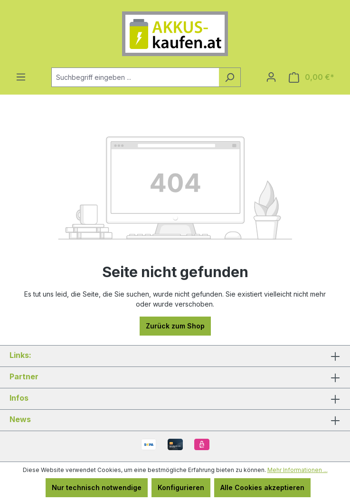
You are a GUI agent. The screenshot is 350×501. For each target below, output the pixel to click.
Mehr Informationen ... (297, 469)
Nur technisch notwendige (97, 487)
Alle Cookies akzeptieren (262, 487)
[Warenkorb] (312, 77)
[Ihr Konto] (271, 77)
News (20, 419)
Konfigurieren (181, 487)
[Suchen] (229, 77)
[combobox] (135, 77)
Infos (18, 398)
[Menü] (20, 77)
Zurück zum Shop (175, 326)
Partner (23, 376)
